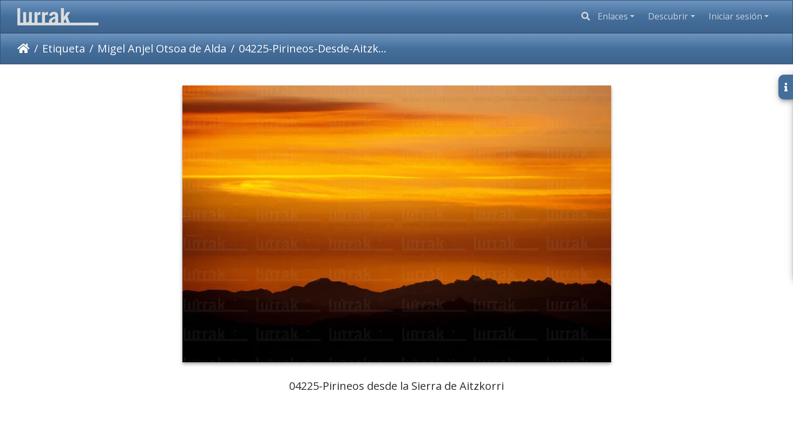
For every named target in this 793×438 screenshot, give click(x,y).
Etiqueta (63, 48)
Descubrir (668, 16)
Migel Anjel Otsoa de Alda (161, 48)
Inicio (23, 49)
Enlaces (613, 16)
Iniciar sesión (735, 16)
